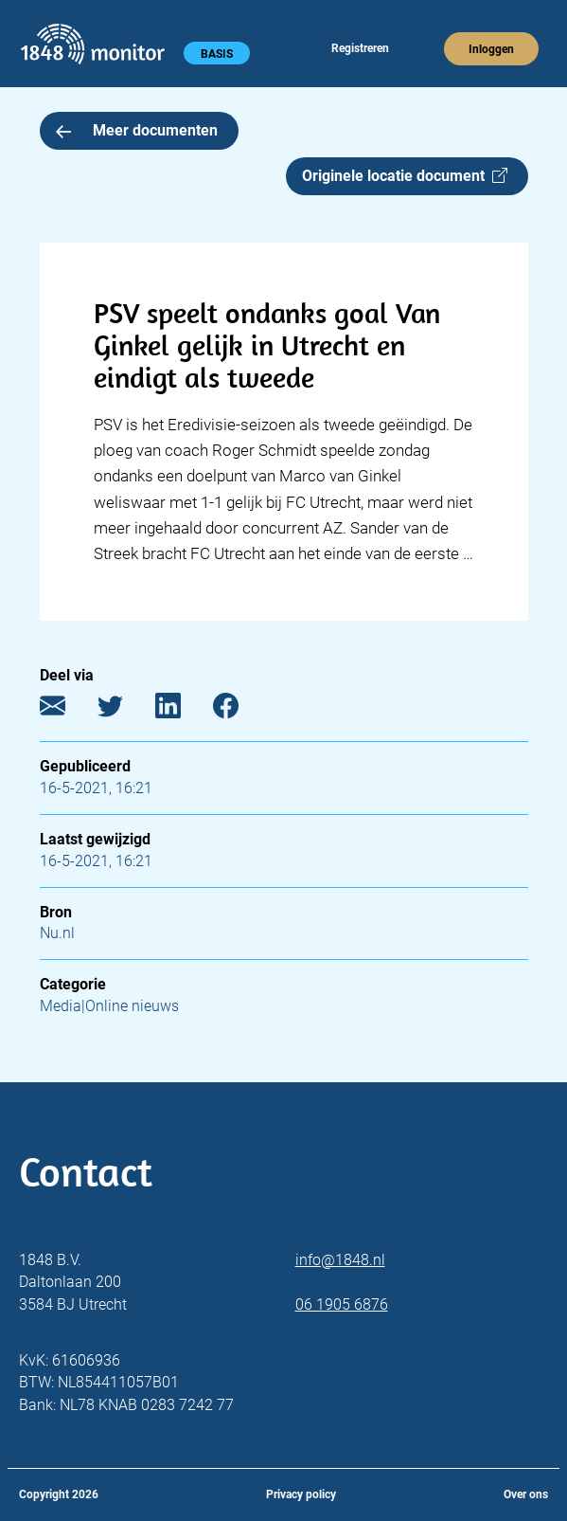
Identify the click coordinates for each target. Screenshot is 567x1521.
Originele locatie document (404, 176)
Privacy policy (301, 1494)
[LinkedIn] (182, 710)
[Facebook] (240, 710)
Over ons (526, 1494)
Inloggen (491, 49)
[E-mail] (67, 710)
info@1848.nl (340, 1260)
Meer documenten (137, 130)
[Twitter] (124, 710)
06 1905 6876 (341, 1304)
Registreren (360, 48)
